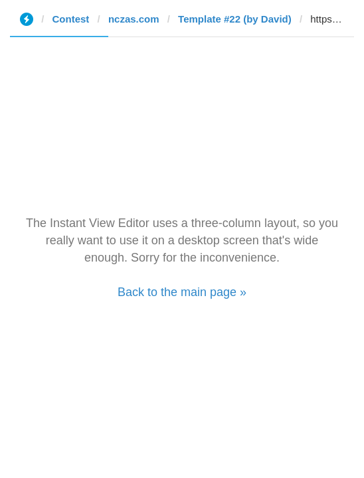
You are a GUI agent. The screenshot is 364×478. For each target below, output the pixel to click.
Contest (71, 19)
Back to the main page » (182, 292)
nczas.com (133, 19)
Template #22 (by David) (235, 19)
